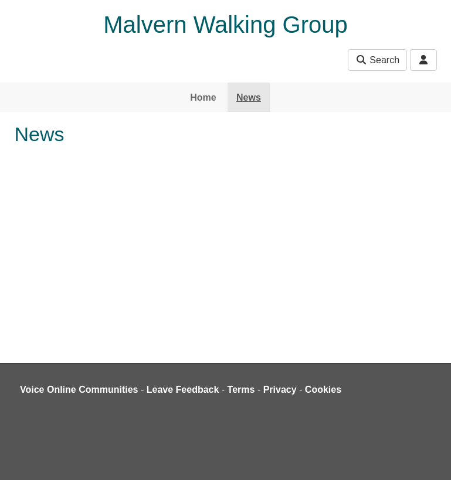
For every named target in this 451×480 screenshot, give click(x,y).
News (248, 97)
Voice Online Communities (79, 390)
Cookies (323, 390)
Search (377, 60)
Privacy (280, 390)
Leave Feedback (183, 390)
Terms (241, 390)
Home (203, 97)
